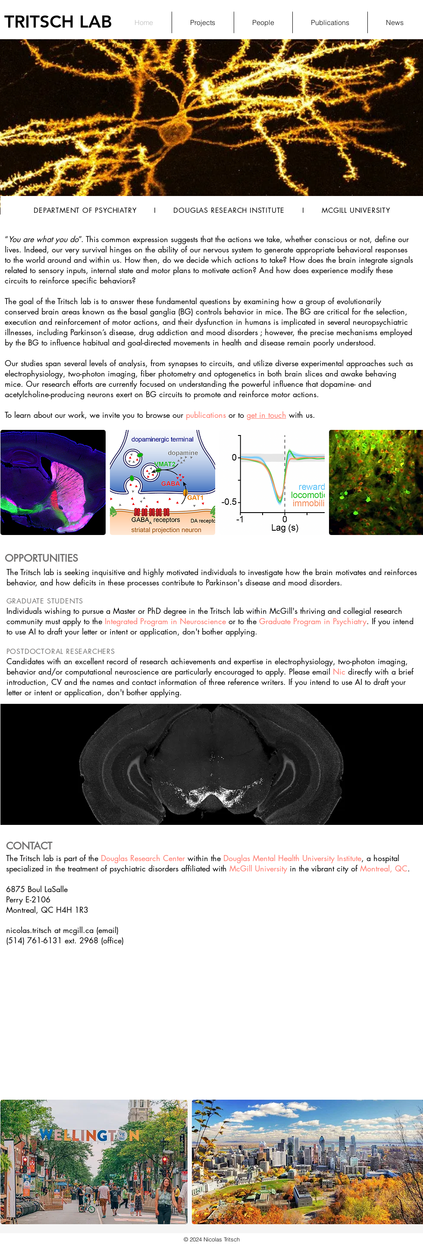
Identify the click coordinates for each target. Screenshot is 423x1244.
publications (206, 415)
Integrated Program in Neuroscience (165, 621)
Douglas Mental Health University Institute (292, 858)
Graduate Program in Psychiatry (313, 621)
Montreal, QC (383, 868)
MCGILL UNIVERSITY (356, 210)
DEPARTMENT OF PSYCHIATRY (85, 210)
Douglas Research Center (143, 858)
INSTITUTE (266, 210)
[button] (53, 482)
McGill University (258, 868)
